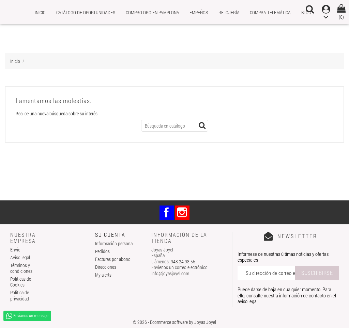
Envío (15, 249)
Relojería (229, 12)
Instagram (182, 213)
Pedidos (102, 251)
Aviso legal (20, 257)
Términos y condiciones (21, 268)
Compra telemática (270, 12)
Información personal (114, 243)
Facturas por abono (113, 259)
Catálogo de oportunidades (85, 12)
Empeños (198, 12)
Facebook (167, 213)
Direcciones (105, 267)
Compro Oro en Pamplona (152, 12)
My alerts (103, 275)
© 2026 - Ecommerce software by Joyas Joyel (174, 322)
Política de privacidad (19, 295)
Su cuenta (110, 234)
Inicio (40, 12)
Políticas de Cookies (20, 282)
